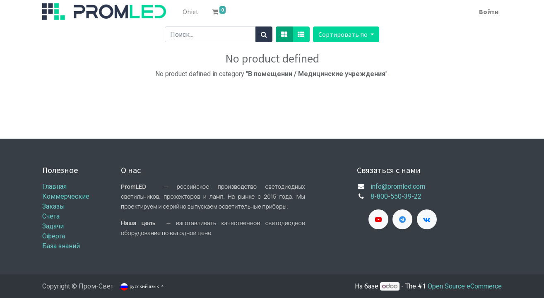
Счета (51, 216)
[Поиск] (263, 34)
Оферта (53, 236)
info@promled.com (398, 186)
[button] (346, 34)
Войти (488, 11)
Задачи (53, 226)
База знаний (61, 246)
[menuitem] (190, 11)
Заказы (53, 206)
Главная (54, 186)
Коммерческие (65, 196)
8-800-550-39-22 (396, 196)
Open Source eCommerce (465, 286)
